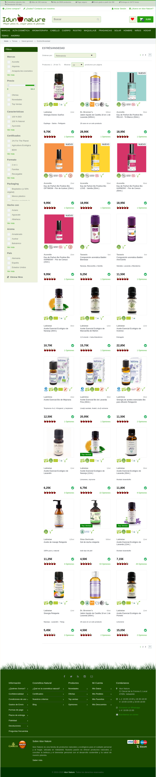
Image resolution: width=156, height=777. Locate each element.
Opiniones (78, 704)
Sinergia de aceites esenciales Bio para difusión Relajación (131, 401)
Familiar (15, 169)
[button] (132, 19)
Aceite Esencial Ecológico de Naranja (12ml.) (92, 472)
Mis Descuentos (102, 704)
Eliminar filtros (15, 277)
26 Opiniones (141, 564)
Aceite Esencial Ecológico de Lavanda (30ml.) (129, 472)
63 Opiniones (104, 564)
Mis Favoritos (102, 699)
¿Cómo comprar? (11, 8)
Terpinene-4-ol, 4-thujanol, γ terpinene (58, 408)
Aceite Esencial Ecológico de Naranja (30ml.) (56, 330)
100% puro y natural (51, 551)
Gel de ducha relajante (89, 542)
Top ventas (78, 699)
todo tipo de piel (86, 551)
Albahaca (16, 219)
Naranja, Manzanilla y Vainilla (91, 266)
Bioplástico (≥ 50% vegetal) (17, 190)
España (15, 263)
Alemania (16, 258)
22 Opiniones (104, 493)
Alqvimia (16, 66)
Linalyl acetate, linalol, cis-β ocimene (94, 408)
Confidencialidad (18, 694)
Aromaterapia (40, 30)
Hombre (128, 30)
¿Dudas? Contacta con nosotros (39, 8)
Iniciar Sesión (119, 8)
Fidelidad (18, 720)
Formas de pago (18, 710)
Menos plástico (18, 196)
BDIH (14, 150)
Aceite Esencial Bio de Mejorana (57, 400)
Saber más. (38, 760)
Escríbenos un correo (128, 714)
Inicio (7, 41)
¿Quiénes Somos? (18, 688)
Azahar (15, 239)
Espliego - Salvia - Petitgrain (54, 123)
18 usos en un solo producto (91, 123)
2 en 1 (15, 165)
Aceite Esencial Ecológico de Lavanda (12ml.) (129, 543)
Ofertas (15, 95)
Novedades (17, 99)
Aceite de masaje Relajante (55, 542)
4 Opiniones (69, 564)
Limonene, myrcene (87, 479)
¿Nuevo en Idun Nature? (141, 8)
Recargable (17, 174)
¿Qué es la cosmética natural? (48, 688)
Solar (117, 30)
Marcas (6, 30)
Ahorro (15, 36)
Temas (5, 36)
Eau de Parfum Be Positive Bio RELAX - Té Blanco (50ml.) (130, 116)
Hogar (147, 30)
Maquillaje (90, 30)
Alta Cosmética (21, 30)
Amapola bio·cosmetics (22, 71)
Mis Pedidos (102, 694)
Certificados (48, 694)
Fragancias (105, 30)
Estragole (120, 337)
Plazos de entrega (18, 715)
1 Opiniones (69, 137)
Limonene (120, 622)
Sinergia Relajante (51, 613)
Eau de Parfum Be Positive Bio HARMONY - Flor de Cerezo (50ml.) (130, 188)
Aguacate (16, 215)
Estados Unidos (19, 267)
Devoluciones (18, 726)
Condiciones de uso (18, 699)
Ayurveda (16, 126)
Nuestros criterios (48, 699)
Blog (48, 704)
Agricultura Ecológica (21, 145)
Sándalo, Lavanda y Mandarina (128, 266)
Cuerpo (66, 30)
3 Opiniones (69, 493)
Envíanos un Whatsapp (129, 707)
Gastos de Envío (18, 704)
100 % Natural (18, 121)
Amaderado (17, 234)
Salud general (27, 41)
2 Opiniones (142, 422)
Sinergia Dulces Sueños (54, 115)
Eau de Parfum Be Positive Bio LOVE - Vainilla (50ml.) (93, 187)
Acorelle (15, 62)
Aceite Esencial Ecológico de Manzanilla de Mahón (92, 330)
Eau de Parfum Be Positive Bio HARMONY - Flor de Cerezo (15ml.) (57, 259)
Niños (138, 30)
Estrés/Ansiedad (43, 41)
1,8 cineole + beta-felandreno (91, 337)
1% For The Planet (20, 141)
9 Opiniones (142, 493)
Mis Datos (102, 688)
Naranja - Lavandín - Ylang (54, 622)
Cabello (55, 30)
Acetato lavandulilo (124, 479)
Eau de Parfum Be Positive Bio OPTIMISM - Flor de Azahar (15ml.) (59, 187)
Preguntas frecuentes (18, 731)
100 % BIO (17, 117)
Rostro (77, 30)
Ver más (10, 75)
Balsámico (16, 243)
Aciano (15, 210)
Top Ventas (17, 104)
